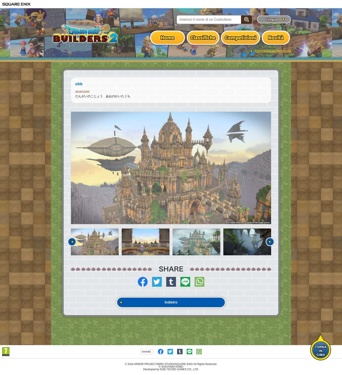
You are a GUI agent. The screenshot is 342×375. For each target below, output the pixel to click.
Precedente (72, 241)
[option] (171, 168)
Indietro (171, 302)
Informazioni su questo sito (273, 51)
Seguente (270, 241)
